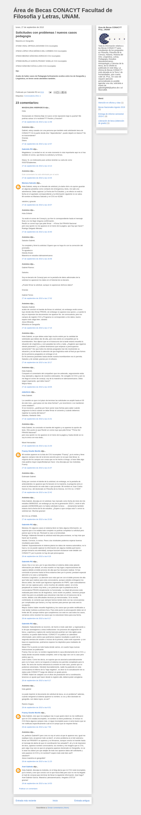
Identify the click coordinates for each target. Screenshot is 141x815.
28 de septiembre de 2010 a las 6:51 (36, 707)
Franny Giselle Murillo (31, 451)
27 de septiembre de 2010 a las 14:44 (37, 178)
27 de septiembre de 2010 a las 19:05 (37, 387)
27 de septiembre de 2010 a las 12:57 (37, 144)
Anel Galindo (27, 767)
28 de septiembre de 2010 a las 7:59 (36, 727)
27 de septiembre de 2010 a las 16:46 (37, 259)
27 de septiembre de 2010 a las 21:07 (37, 468)
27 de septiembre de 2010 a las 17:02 (37, 298)
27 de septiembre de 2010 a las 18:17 (37, 362)
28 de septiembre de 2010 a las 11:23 (37, 761)
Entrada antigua (82, 800)
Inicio (55, 800)
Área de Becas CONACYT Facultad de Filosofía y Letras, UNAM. (62, 13)
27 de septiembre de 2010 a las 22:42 (37, 492)
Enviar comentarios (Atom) (58, 808)
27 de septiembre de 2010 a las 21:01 (37, 419)
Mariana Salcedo (29, 183)
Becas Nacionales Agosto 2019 (111, 107)
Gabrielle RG (27, 149)
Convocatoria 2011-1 (32, 96)
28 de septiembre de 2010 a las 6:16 (36, 556)
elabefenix (26, 392)
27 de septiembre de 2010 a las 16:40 (37, 232)
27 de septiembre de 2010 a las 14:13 (37, 166)
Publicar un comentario (28, 789)
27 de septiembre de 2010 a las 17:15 (37, 328)
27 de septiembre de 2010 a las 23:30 (37, 519)
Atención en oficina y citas (109, 103)
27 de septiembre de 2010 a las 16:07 (37, 205)
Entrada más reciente (26, 800)
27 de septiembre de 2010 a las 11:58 (37, 122)
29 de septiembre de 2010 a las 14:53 (37, 783)
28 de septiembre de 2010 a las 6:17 (36, 618)
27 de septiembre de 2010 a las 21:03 (37, 446)
